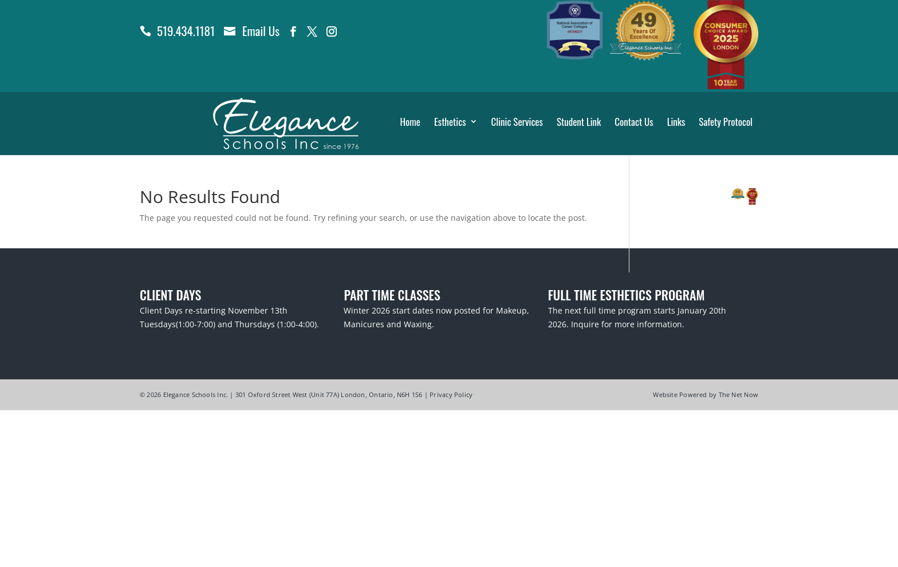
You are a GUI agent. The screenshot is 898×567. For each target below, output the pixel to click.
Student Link (579, 123)
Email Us (260, 30)
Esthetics (450, 123)
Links (676, 123)
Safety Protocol (726, 123)
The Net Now (738, 394)
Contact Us (634, 123)
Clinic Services (517, 123)
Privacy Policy (451, 394)
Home (410, 123)
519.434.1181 (186, 30)
